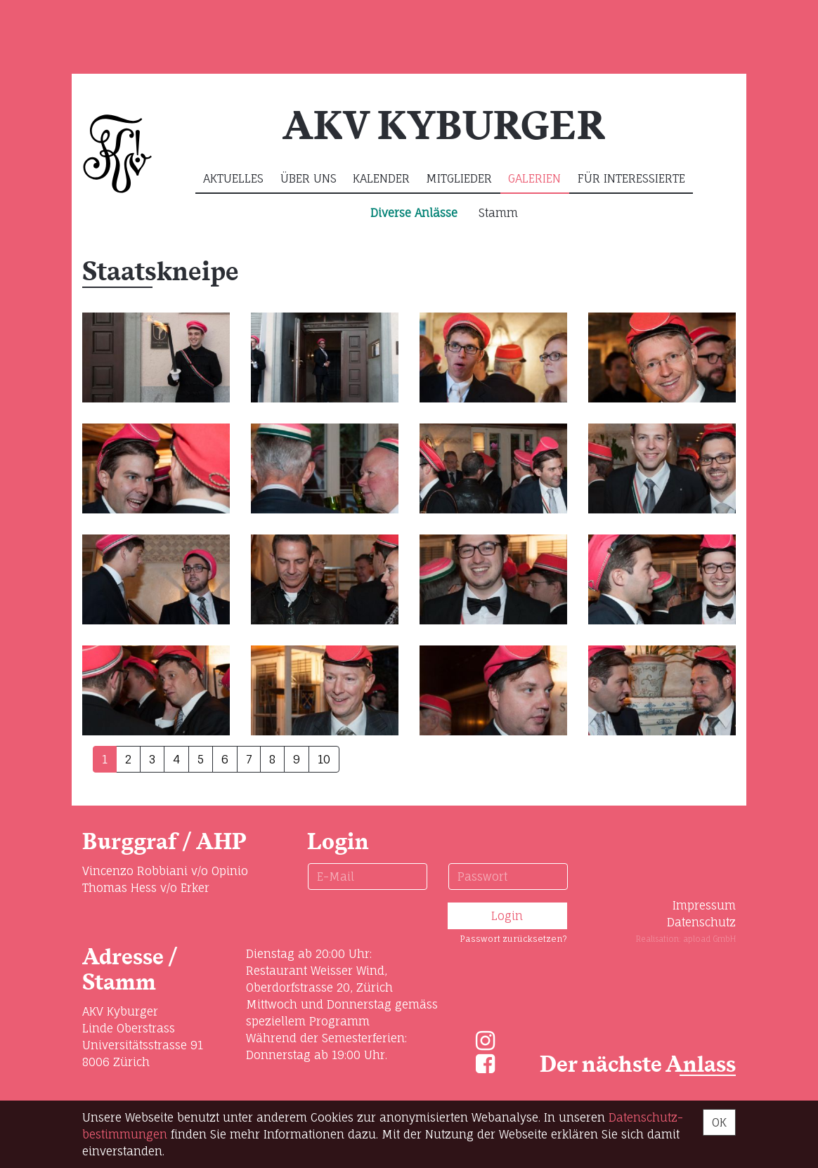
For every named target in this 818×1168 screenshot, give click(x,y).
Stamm (498, 213)
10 (324, 759)
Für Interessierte (631, 178)
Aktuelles (233, 178)
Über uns (308, 178)
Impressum (704, 905)
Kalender (381, 178)
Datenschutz (701, 922)
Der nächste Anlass (638, 1065)
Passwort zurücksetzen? (513, 938)
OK (719, 1122)
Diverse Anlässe (413, 213)
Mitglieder (459, 178)
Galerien (534, 178)
